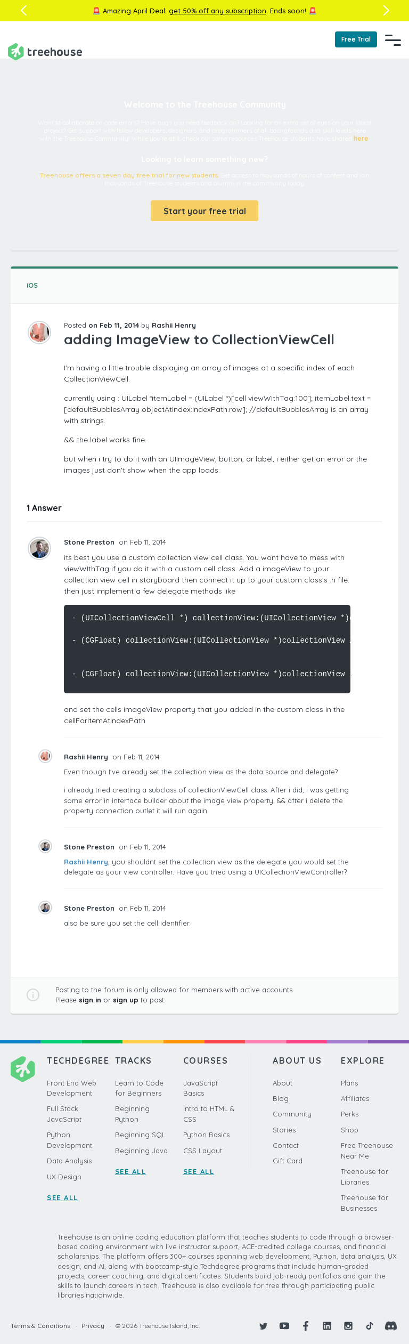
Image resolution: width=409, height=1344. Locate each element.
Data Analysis (69, 1160)
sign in (90, 999)
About (282, 1083)
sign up (125, 999)
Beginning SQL (140, 1134)
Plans (349, 1083)
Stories (284, 1130)
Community (292, 1114)
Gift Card (287, 1160)
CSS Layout (202, 1150)
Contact (286, 1145)
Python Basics (206, 1134)
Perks (349, 1114)
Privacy (92, 1326)
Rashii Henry (86, 861)
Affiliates (355, 1098)
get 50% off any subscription (217, 10)
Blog (281, 1098)
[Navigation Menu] (393, 40)
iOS (32, 285)
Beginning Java (141, 1150)
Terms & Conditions (40, 1326)
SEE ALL (62, 1197)
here (361, 138)
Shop (349, 1130)
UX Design (64, 1176)
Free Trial (356, 39)
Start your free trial (204, 211)
